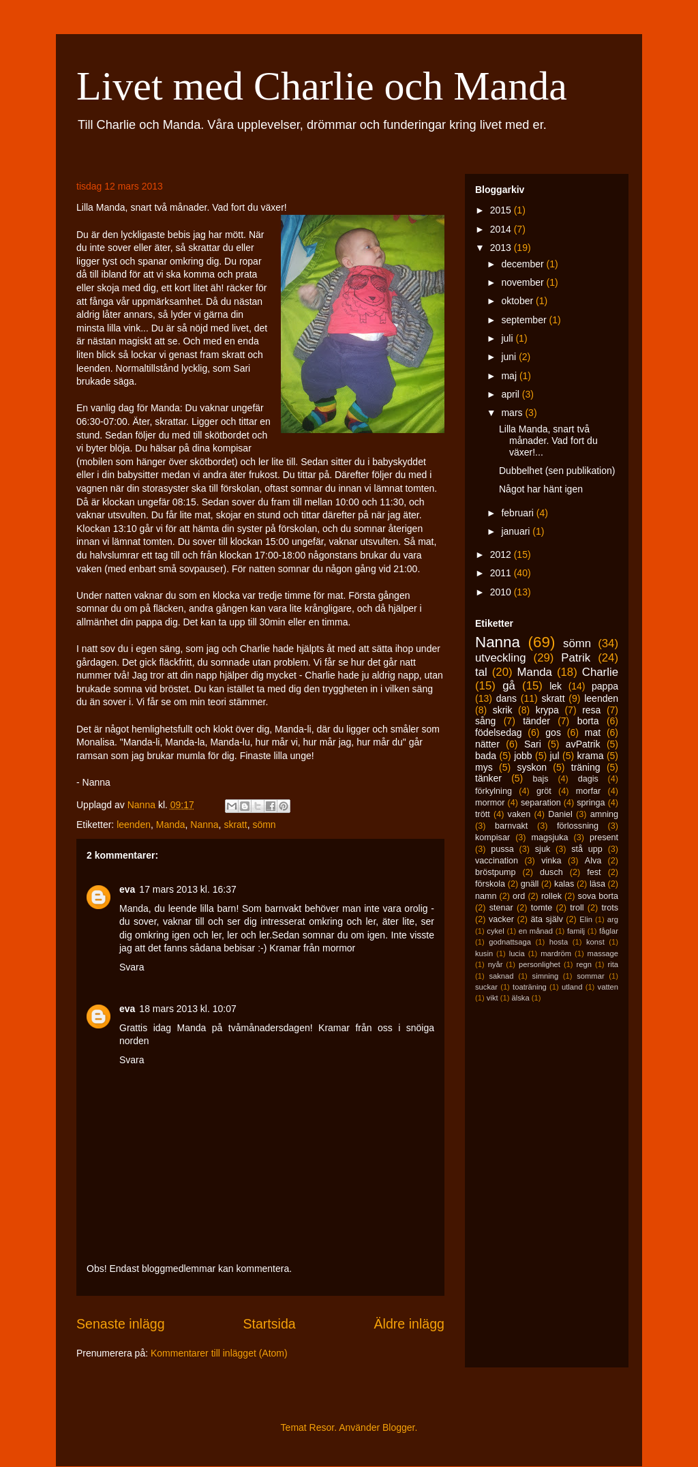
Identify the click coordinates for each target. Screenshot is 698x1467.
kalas (564, 884)
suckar (486, 987)
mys (484, 767)
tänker (488, 778)
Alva (593, 860)
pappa (605, 686)
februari (518, 512)
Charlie (600, 672)
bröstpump (495, 872)
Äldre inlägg (409, 1323)
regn (584, 964)
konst (595, 942)
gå (508, 685)
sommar (590, 976)
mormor (489, 802)
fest (594, 872)
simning (545, 976)
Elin (585, 919)
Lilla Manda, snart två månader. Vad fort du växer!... (548, 441)
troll (576, 908)
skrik (503, 710)
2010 (502, 592)
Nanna (204, 824)
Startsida (269, 1323)
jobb (523, 755)
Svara (132, 967)
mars (513, 412)
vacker (501, 919)
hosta (558, 942)
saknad (501, 976)
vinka (551, 860)
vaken (519, 814)
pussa (502, 849)
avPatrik (583, 744)
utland (572, 987)
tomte (542, 908)
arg (612, 919)
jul (555, 755)
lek (555, 686)
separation (541, 802)
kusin (484, 953)
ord (519, 896)
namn (486, 896)
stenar (501, 908)
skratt (235, 824)
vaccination (496, 860)
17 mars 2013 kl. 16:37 (187, 889)
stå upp (587, 849)
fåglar (608, 931)
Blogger (398, 1427)
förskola (490, 884)
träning (586, 767)
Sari (532, 744)
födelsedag (498, 732)
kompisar (492, 837)
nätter (487, 744)
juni (510, 356)
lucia (517, 953)
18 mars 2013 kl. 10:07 (187, 1008)
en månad (536, 931)
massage (603, 953)
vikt (492, 998)
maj (510, 375)
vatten (608, 987)
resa (591, 710)
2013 (502, 247)
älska (520, 998)
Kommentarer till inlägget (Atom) (219, 1353)
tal (481, 672)
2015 (502, 210)
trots (610, 908)
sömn (263, 824)
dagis (588, 779)
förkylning (493, 791)
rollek (551, 896)
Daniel (560, 814)
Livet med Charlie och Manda (321, 85)
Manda (170, 824)
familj (576, 931)
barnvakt (511, 826)
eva (127, 889)
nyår (495, 964)
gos (553, 732)
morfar (588, 791)
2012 (502, 554)
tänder (536, 720)
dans (506, 698)
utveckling (500, 657)
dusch (551, 872)
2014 (502, 229)
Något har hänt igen (541, 489)
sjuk (542, 849)
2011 (502, 572)
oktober (518, 300)
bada (485, 755)
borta (588, 720)
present (604, 837)
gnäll (530, 884)
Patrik (575, 657)
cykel (495, 931)
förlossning (577, 826)
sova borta (598, 896)
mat (593, 732)
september (525, 319)
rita (613, 964)
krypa (547, 710)
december (523, 263)
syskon (532, 767)
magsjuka (550, 837)
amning (604, 814)
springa (591, 802)
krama (590, 755)
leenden (134, 824)
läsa (597, 884)
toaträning (530, 987)
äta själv (547, 919)
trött (482, 814)
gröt (543, 791)
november (523, 282)
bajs (540, 779)
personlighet (539, 964)
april (511, 394)
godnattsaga (510, 942)
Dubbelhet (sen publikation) (557, 470)
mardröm (556, 953)
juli (508, 338)
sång (485, 720)
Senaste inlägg (120, 1323)
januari (516, 531)
